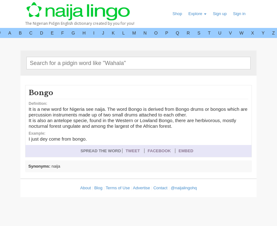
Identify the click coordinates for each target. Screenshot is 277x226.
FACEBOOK (159, 150)
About (85, 188)
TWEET (133, 150)
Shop (177, 13)
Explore (197, 13)
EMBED (185, 150)
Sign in (239, 13)
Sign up (220, 13)
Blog (98, 188)
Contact (160, 188)
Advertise (141, 188)
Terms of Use (118, 188)
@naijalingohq (184, 188)
